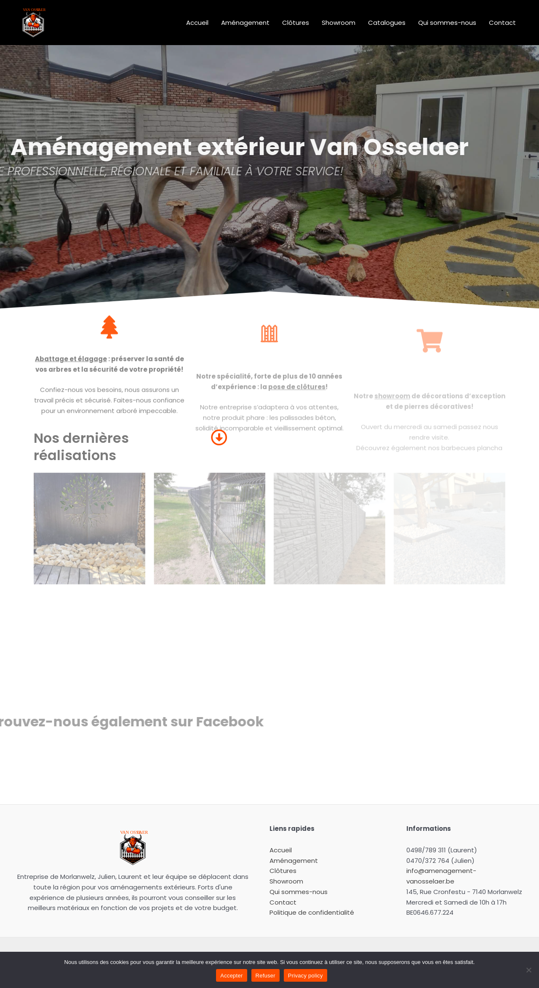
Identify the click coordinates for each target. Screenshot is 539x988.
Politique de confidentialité (312, 912)
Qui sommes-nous (447, 22)
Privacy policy (305, 975)
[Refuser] (528, 970)
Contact (502, 22)
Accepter (231, 975)
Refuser (265, 975)
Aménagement (245, 22)
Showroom (338, 22)
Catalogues (387, 22)
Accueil (197, 22)
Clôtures (295, 22)
